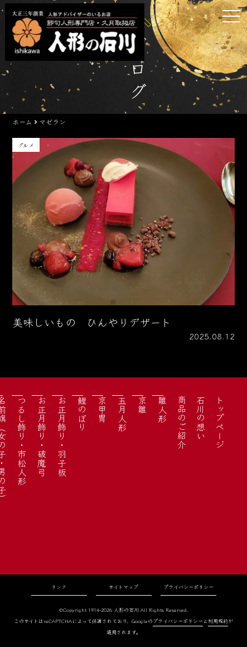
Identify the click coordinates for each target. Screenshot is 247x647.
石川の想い (200, 417)
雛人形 (162, 409)
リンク (58, 587)
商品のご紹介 (181, 422)
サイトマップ (123, 587)
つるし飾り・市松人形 (21, 440)
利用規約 (218, 621)
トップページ (219, 422)
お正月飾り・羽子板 (62, 436)
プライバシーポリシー (188, 587)
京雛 (142, 405)
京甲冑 (102, 409)
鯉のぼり (82, 414)
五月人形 (122, 414)
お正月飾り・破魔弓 (42, 436)
